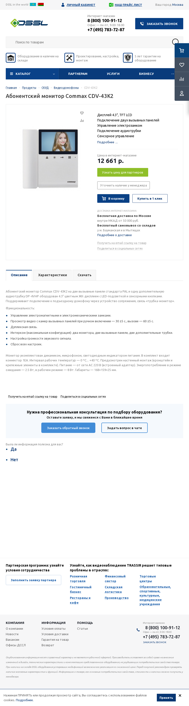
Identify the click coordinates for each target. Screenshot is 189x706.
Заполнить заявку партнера (33, 580)
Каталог (23, 73)
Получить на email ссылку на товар (121, 243)
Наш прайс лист (128, 4)
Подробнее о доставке (114, 235)
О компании (14, 628)
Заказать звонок (162, 23)
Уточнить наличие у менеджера (123, 185)
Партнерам (77, 73)
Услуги (113, 73)
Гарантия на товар (55, 639)
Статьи (82, 628)
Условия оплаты (54, 628)
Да (14, 449)
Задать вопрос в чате (124, 428)
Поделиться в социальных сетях (120, 248)
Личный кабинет (81, 4)
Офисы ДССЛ (16, 645)
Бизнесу (146, 73)
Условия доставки (55, 634)
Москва (177, 4)
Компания (15, 622)
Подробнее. (25, 700)
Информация (54, 622)
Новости (12, 634)
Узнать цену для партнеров (122, 172)
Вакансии (12, 639)
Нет (14, 459)
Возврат (48, 645)
